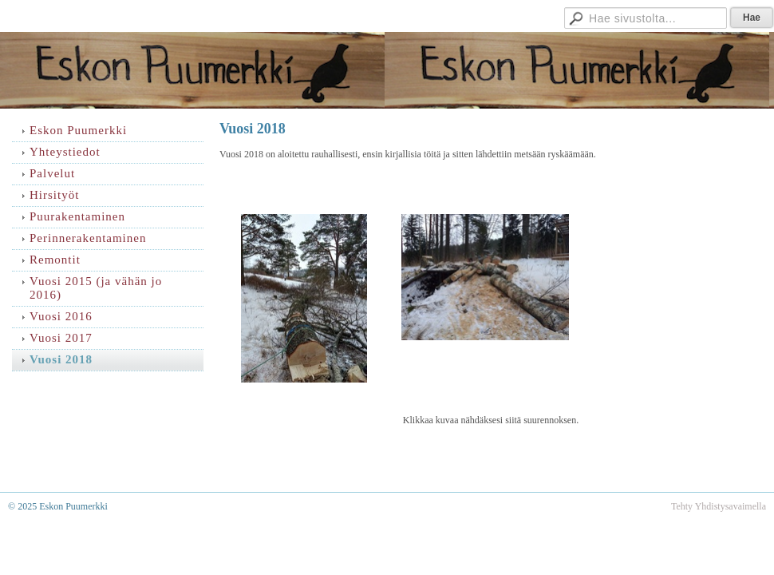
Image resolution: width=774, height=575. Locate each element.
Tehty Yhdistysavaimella (718, 506)
